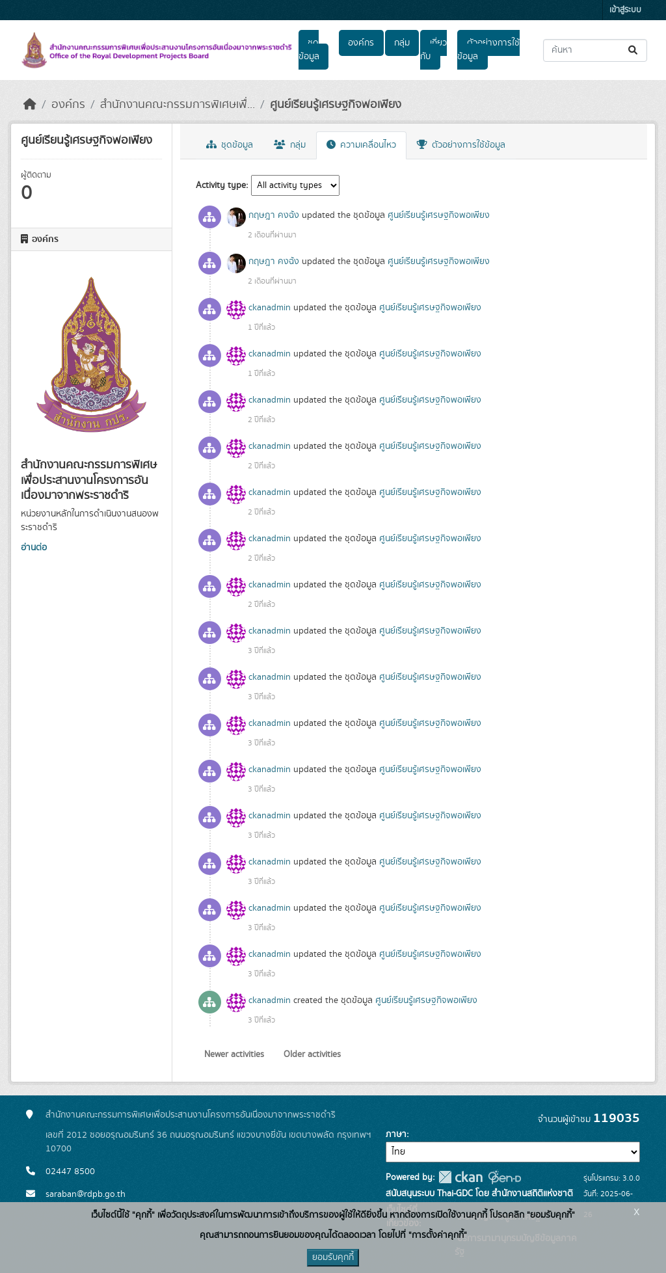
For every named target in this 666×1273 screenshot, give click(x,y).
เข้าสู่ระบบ (625, 10)
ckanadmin (269, 307)
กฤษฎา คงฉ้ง (273, 215)
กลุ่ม (402, 42)
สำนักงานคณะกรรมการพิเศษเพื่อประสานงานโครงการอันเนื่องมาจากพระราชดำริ (191, 1114)
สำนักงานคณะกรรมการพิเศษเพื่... (177, 104)
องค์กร (361, 42)
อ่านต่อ (34, 547)
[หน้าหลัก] (29, 104)
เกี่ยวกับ (433, 49)
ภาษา (396, 1134)
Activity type (221, 185)
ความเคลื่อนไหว (361, 145)
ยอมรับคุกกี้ (333, 1257)
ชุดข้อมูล (309, 49)
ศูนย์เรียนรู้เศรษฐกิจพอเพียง (335, 104)
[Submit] (634, 50)
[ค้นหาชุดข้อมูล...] (595, 50)
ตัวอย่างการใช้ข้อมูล (488, 49)
